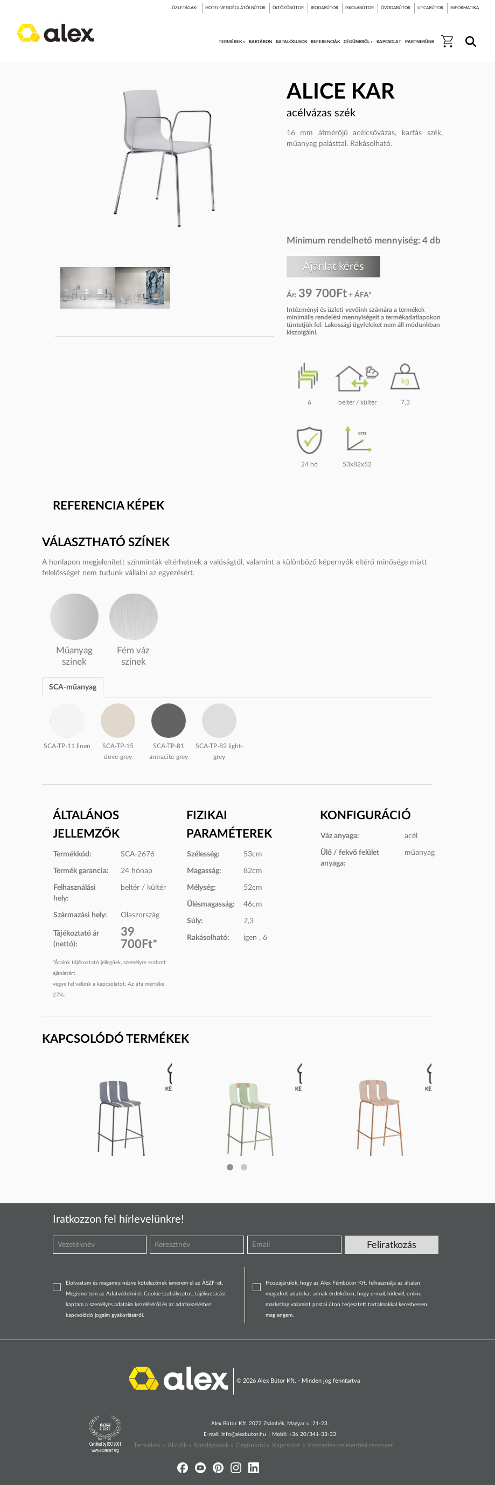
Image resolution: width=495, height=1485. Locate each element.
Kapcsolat (286, 1445)
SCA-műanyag (72, 687)
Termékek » (149, 1445)
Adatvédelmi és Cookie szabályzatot (149, 1293)
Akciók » (179, 1445)
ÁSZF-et (212, 1283)
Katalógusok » (213, 1445)
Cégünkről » (252, 1445)
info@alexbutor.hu (243, 1434)
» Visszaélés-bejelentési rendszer (348, 1445)
